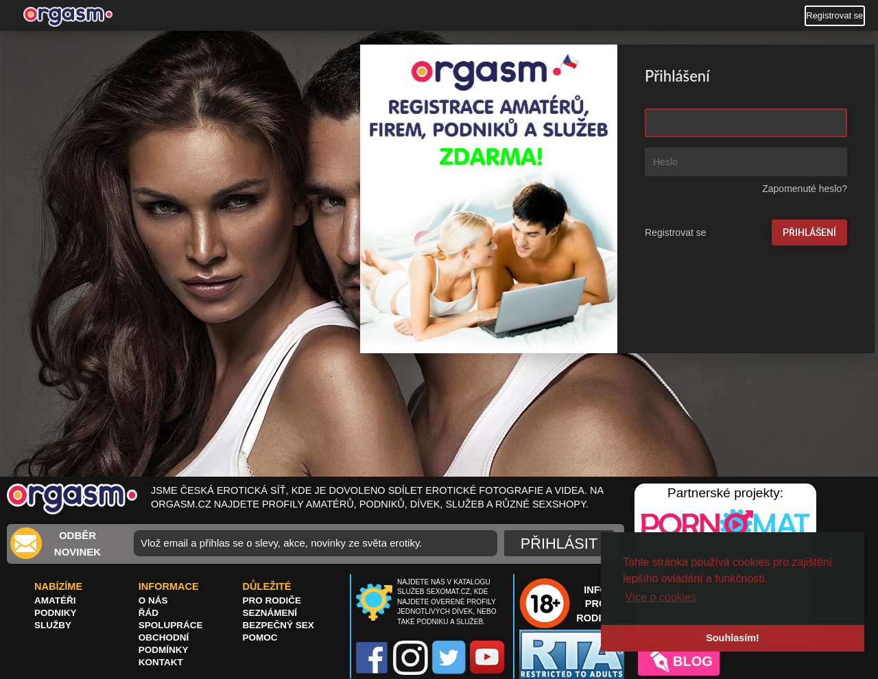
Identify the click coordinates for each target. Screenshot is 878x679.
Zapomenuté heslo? (804, 188)
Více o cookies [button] (660, 597)
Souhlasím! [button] (732, 637)
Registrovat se (834, 15)
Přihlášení (809, 232)
